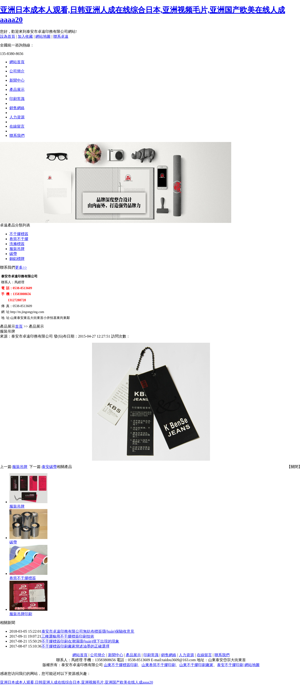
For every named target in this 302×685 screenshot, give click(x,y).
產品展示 (17, 90)
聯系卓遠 (60, 36)
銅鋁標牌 (17, 259)
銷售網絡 (17, 108)
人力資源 (17, 117)
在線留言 (17, 126)
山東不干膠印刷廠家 (196, 665)
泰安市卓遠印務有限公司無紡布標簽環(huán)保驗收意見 (88, 631)
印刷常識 (17, 99)
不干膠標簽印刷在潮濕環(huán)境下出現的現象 (80, 641)
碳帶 (13, 254)
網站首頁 (17, 62)
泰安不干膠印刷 (230, 665)
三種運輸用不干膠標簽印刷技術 (67, 636)
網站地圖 (42, 36)
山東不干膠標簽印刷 (121, 665)
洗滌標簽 (17, 244)
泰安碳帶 (49, 467)
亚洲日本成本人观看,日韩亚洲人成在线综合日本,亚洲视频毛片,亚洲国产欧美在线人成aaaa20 (76, 682)
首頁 (19, 326)
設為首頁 (7, 36)
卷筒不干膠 (18, 239)
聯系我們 (17, 136)
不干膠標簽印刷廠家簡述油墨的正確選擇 (75, 646)
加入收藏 (25, 36)
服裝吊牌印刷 (20, 614)
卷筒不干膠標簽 (22, 578)
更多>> (21, 267)
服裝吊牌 (17, 249)
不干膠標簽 (18, 234)
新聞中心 (17, 80)
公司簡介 (17, 71)
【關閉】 (294, 467)
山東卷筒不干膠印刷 (159, 665)
